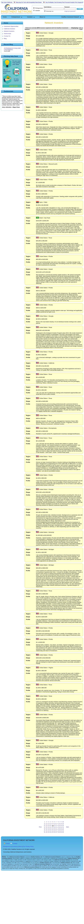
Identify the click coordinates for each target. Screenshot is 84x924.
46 (55, 830)
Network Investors (9, 31)
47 (57, 830)
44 (51, 830)
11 (44, 824)
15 (53, 824)
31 (44, 828)
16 (55, 824)
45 (53, 830)
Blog (5, 38)
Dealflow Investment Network (70, 17)
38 (59, 828)
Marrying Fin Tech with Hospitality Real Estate (39, 2)
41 (44, 830)
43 (49, 830)
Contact (15, 843)
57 (57, 832)
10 (63, 822)
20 (63, 824)
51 (44, 832)
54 (51, 832)
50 (63, 830)
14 (51, 824)
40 (63, 828)
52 (46, 832)
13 (49, 824)
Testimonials (7, 33)
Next (67, 827)
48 (59, 830)
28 (59, 826)
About (20, 846)
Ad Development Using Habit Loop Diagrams (12, 48)
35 (53, 828)
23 (49, 826)
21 (44, 826)
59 (61, 832)
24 (51, 826)
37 (57, 828)
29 (61, 826)
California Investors (9, 28)
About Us (42, 17)
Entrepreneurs (15, 17)
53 (49, 832)
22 (46, 826)
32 (46, 828)
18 (59, 824)
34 (51, 828)
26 (55, 826)
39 (61, 828)
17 (57, 824)
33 (49, 828)
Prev (40, 827)
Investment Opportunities (11, 26)
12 (46, 824)
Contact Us (7, 36)
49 (61, 830)
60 (63, 832)
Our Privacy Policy (28, 846)
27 (57, 826)
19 (61, 824)
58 (59, 832)
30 (63, 826)
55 (53, 832)
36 (55, 828)
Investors (30, 17)
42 (46, 830)
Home (5, 17)
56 (55, 832)
